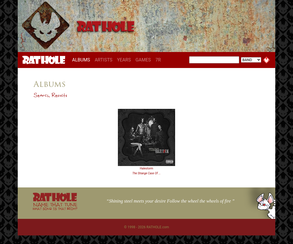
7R (158, 60)
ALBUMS (82, 60)
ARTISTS (103, 60)
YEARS (124, 60)
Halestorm (146, 168)
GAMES (143, 60)
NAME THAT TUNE (55, 206)
